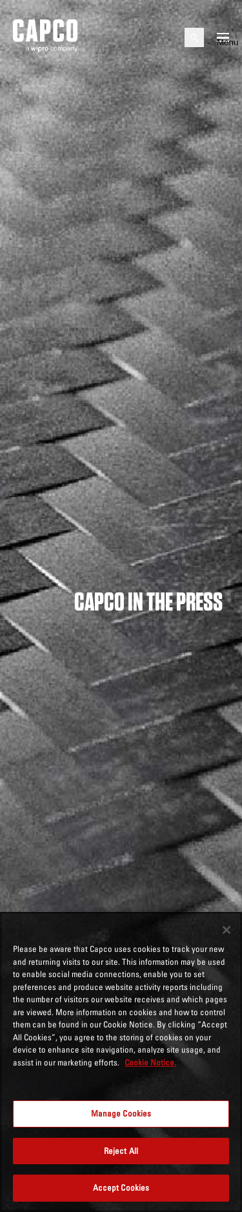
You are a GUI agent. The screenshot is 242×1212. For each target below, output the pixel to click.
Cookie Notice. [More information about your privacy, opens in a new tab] (150, 1062)
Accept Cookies (121, 1187)
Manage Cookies (121, 1113)
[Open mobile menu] (223, 37)
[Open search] (194, 37)
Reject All (121, 1151)
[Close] (226, 930)
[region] (121, 1062)
